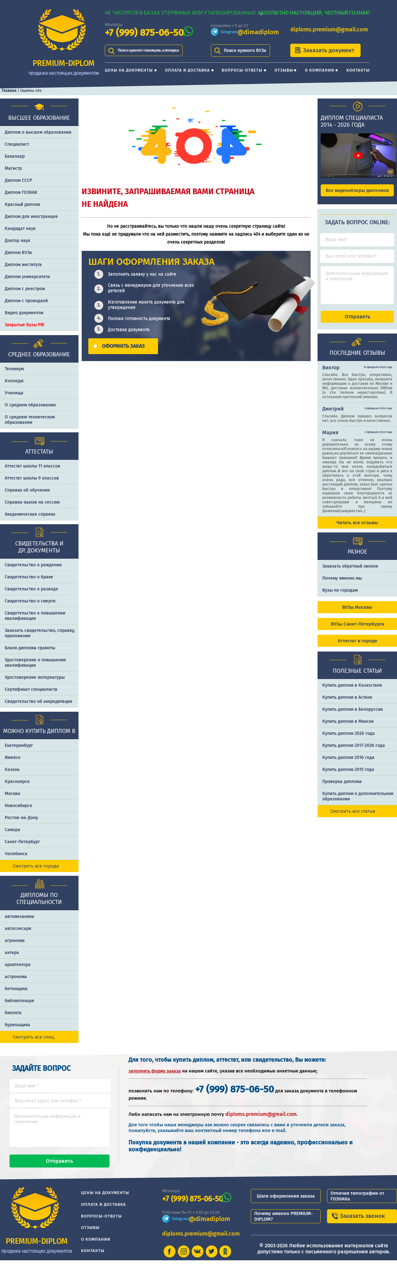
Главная (9, 90)
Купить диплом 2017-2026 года (353, 751)
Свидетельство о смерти (30, 601)
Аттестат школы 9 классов (32, 478)
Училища (14, 393)
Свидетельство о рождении (33, 565)
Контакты (358, 70)
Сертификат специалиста (31, 689)
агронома (15, 940)
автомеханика (19, 916)
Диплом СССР (18, 180)
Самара (12, 829)
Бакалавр (15, 156)
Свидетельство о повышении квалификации (35, 615)
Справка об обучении (27, 490)
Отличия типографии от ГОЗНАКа (357, 1201)
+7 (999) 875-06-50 (144, 32)
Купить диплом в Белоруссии (352, 715)
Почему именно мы (342, 584)
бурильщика (17, 1024)
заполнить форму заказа (155, 1071)
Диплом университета (27, 276)
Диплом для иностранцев (31, 216)
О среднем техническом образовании (30, 419)
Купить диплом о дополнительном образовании (357, 802)
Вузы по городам (340, 596)
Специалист (17, 144)
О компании (319, 70)
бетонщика (16, 988)
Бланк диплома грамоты (30, 648)
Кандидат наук (20, 228)
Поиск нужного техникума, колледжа (156, 50)
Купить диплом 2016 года (348, 763)
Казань (12, 769)
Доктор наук (17, 240)
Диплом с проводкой (26, 300)
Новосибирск (18, 805)
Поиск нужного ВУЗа (245, 50)
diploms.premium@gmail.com (329, 29)
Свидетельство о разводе (31, 589)
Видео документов (24, 312)
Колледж (14, 381)
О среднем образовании (30, 405)
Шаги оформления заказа (286, 1202)
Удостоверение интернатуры (35, 677)
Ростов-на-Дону (21, 817)
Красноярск (17, 781)
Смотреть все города (36, 866)
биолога (13, 1012)
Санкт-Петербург (22, 841)
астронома (16, 976)
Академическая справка (30, 514)
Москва (12, 793)
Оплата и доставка (187, 70)
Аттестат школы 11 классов (32, 466)
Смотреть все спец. (34, 1037)
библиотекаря (19, 1000)
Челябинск (16, 853)
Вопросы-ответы (242, 70)
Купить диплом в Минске (348, 727)
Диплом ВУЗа (18, 252)
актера (12, 952)
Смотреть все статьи (352, 817)
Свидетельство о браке (29, 577)
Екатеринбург (19, 745)
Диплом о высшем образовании (38, 132)
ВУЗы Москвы (357, 613)
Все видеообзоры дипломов (357, 190)
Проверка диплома (342, 787)
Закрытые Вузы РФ (24, 325)
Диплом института (23, 264)
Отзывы (283, 70)
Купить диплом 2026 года (348, 739)
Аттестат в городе (357, 646)
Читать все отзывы (357, 528)
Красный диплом (22, 204)
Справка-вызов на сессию (32, 502)
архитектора (18, 964)
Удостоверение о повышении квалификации (35, 662)
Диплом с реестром (25, 288)
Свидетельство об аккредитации (38, 701)
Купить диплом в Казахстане (352, 691)
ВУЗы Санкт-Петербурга (357, 630)
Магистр (13, 168)
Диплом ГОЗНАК (21, 192)
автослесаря (18, 928)
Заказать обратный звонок (350, 572)
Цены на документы (129, 70)
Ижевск (12, 757)
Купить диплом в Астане (347, 703)
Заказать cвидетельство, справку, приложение (40, 633)
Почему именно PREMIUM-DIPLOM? (283, 1222)
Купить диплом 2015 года (348, 775)
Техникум (14, 369)
